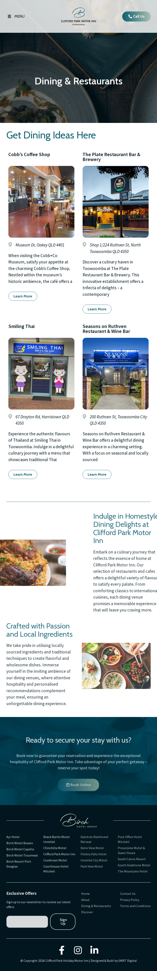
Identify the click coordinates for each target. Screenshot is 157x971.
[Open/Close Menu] (15, 16)
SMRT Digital (127, 961)
